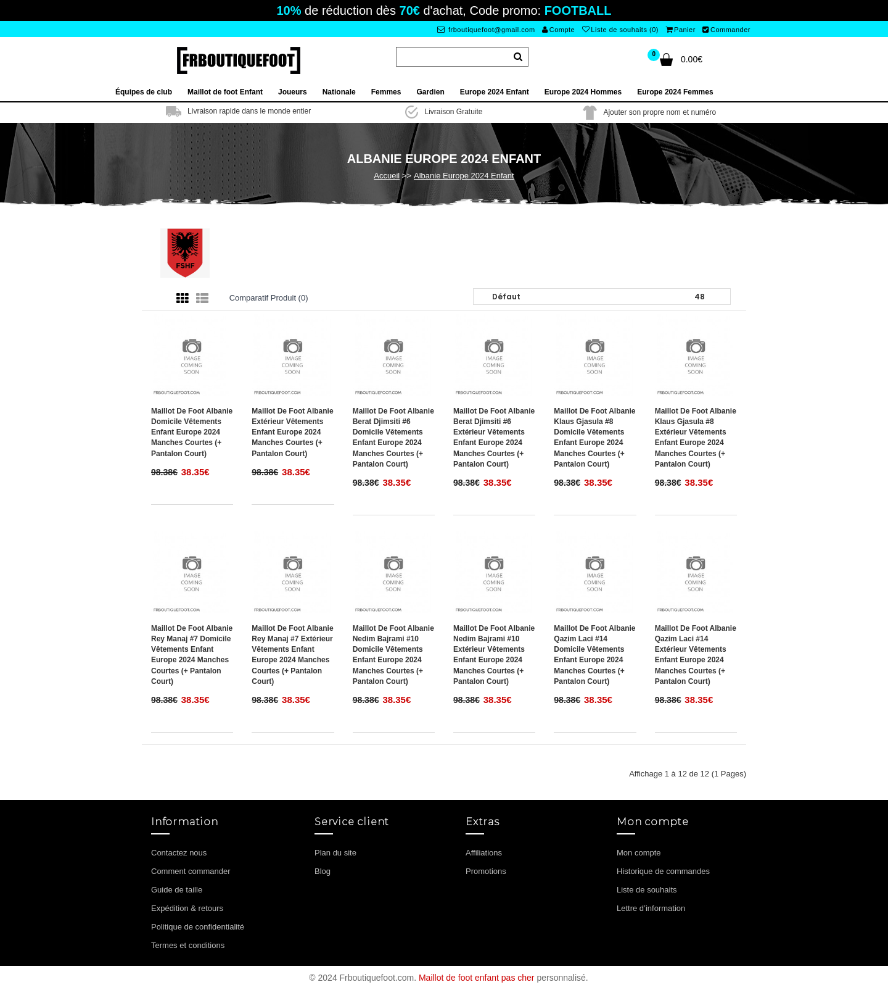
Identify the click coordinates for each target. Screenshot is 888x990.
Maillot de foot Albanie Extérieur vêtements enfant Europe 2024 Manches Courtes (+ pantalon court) (292, 432)
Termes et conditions (187, 945)
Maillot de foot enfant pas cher (477, 978)
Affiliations (484, 852)
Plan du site (335, 852)
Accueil (387, 175)
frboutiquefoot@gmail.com (486, 29)
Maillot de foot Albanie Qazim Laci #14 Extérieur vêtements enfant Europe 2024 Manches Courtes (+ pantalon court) (695, 655)
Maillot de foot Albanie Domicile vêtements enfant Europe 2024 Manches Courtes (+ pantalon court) (191, 432)
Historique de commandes (663, 871)
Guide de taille (176, 889)
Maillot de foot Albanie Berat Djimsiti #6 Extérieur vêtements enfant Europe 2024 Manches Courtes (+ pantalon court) (494, 437)
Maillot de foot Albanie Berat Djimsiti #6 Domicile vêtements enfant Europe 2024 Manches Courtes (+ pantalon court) (393, 437)
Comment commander (191, 871)
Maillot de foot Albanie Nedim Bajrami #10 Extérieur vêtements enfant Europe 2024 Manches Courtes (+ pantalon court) (494, 655)
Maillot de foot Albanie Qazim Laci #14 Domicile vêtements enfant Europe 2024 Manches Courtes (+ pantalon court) (594, 655)
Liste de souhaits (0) (620, 29)
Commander (726, 29)
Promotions (486, 871)
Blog (322, 871)
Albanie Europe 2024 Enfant (464, 175)
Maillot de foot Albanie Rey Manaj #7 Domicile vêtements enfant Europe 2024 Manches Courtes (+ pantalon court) (191, 655)
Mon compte (639, 852)
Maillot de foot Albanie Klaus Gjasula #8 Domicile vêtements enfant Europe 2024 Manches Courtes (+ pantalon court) (594, 437)
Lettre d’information (651, 908)
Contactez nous (179, 852)
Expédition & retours (187, 908)
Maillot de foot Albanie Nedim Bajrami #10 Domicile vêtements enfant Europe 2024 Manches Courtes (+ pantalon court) (393, 655)
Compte (558, 29)
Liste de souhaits (647, 889)
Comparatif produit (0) (268, 297)
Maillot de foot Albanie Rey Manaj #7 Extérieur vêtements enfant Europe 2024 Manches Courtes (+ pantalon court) (292, 655)
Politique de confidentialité (197, 926)
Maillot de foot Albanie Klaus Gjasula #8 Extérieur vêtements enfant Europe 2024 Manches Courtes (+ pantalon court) (695, 437)
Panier (681, 29)
